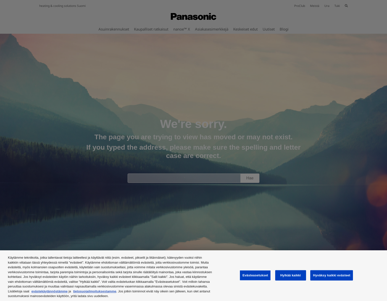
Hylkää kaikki (290, 275)
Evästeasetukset (255, 275)
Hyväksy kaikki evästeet (331, 275)
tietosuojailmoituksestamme (94, 291)
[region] (193, 275)
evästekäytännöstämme (49, 291)
